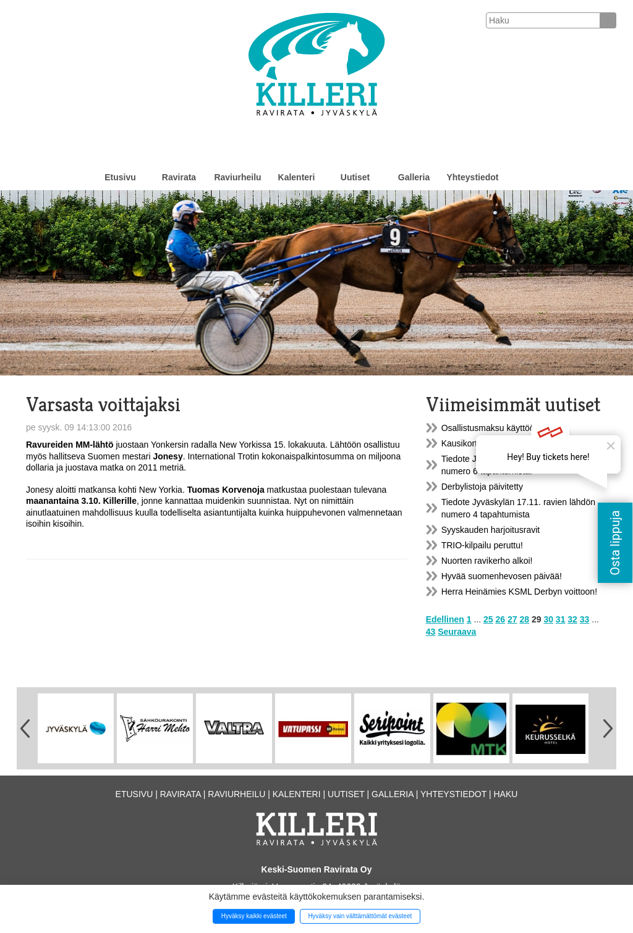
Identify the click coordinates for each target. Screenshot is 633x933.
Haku (505, 794)
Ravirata (179, 177)
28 (524, 619)
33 (585, 619)
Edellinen (445, 619)
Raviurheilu (237, 177)
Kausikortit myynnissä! (484, 443)
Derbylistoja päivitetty (482, 487)
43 (431, 632)
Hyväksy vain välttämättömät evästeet (360, 916)
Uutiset (355, 177)
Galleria (414, 177)
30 (548, 619)
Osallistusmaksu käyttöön (490, 428)
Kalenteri (296, 177)
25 (488, 619)
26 (501, 619)
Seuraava (457, 632)
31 (561, 619)
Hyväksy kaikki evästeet (254, 916)
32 (572, 619)
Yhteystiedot (472, 177)
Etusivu (120, 177)
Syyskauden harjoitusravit (490, 530)
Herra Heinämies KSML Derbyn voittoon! (519, 591)
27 (512, 619)
